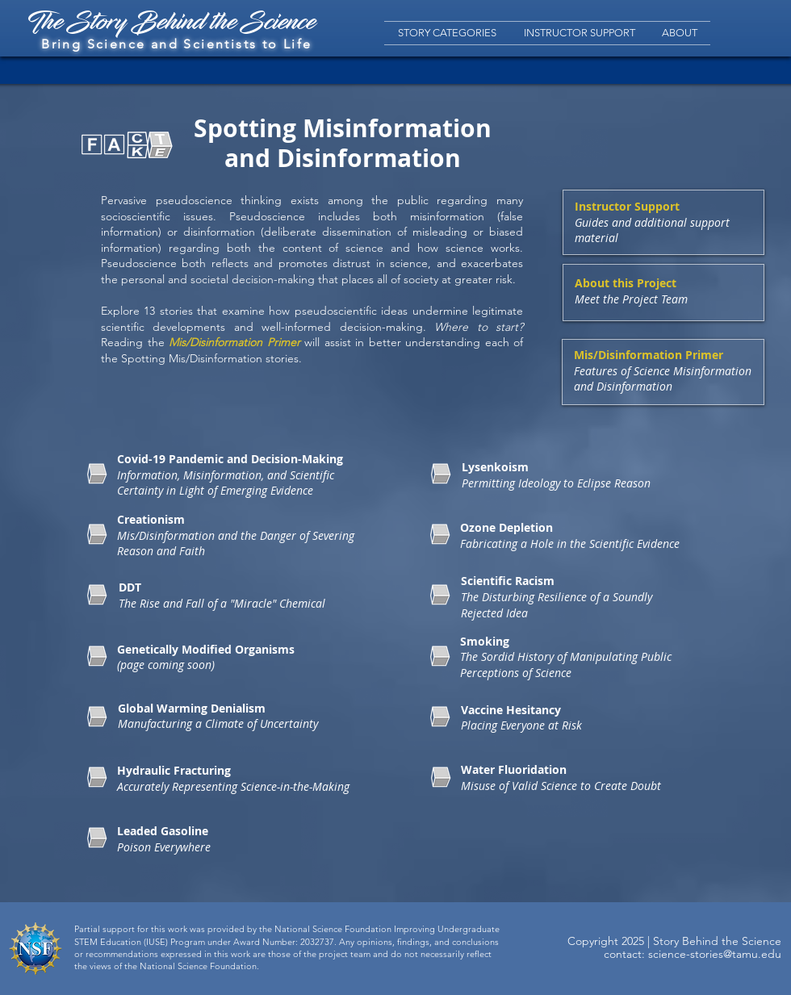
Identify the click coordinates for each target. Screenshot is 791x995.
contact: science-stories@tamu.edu (692, 954)
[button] (447, 33)
